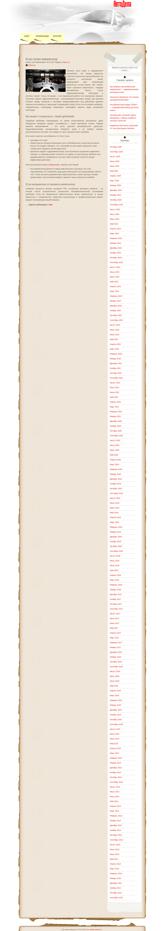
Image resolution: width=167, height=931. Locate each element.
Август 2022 (115, 325)
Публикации (42, 36)
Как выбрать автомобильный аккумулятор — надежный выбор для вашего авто (124, 89)
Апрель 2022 (115, 344)
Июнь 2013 (114, 854)
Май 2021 (114, 397)
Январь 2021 (115, 416)
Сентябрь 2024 (116, 205)
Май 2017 (114, 628)
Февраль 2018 (116, 585)
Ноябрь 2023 (115, 253)
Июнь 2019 (114, 508)
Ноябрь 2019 (115, 484)
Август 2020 (115, 440)
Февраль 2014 (116, 816)
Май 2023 (114, 282)
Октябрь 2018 (116, 546)
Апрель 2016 (115, 691)
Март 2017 (114, 638)
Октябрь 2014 (116, 777)
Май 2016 (114, 686)
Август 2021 (115, 383)
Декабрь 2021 (116, 363)
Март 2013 (114, 869)
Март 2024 (114, 233)
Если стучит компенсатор (41, 59)
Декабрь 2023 (116, 248)
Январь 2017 (115, 647)
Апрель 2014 (115, 806)
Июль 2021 (114, 387)
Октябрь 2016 (116, 662)
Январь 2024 (115, 243)
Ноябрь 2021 (115, 368)
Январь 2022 (115, 359)
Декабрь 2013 (116, 825)
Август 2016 (115, 671)
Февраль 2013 (116, 873)
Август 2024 (115, 209)
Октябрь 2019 (116, 488)
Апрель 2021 (115, 402)
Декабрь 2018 (116, 537)
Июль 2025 (114, 161)
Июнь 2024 (114, 219)
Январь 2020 (115, 474)
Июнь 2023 (114, 277)
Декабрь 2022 (116, 306)
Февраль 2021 (116, 411)
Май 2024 (114, 224)
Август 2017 (115, 614)
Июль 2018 (114, 561)
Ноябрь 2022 (115, 310)
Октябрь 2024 (116, 200)
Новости (65, 62)
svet (50, 205)
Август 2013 (115, 845)
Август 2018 (115, 556)
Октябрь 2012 (116, 893)
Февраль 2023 (116, 296)
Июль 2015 (114, 734)
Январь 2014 (115, 821)
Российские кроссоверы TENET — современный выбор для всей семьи (124, 107)
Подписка (32, 65)
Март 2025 (114, 181)
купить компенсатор (50, 165)
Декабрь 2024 (116, 190)
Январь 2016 (115, 705)
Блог (27, 36)
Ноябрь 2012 (115, 888)
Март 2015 (114, 753)
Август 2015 (115, 729)
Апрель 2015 (115, 748)
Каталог (57, 36)
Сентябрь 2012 (116, 898)
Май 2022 (114, 339)
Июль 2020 (114, 445)
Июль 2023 (114, 272)
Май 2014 (114, 801)
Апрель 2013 (115, 864)
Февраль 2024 (116, 238)
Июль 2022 (114, 330)
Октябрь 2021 (116, 373)
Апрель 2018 (115, 575)
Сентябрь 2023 (116, 262)
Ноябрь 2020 (115, 426)
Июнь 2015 (114, 739)
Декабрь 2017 (116, 594)
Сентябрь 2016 (116, 667)
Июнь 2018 (114, 565)
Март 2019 (114, 522)
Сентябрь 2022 (116, 320)
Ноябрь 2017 (115, 599)
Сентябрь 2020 (116, 436)
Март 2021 (114, 407)
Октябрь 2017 (116, 604)
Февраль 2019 (116, 527)
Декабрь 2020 (116, 421)
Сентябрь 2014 (116, 782)
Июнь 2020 (114, 450)
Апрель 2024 (115, 229)
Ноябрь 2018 (115, 541)
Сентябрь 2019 (116, 493)
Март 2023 (114, 291)
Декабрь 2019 (116, 479)
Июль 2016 (114, 676)
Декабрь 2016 (116, 652)
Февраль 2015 (116, 758)
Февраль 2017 (116, 642)
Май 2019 (114, 513)
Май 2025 (114, 171)
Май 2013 (114, 859)
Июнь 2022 (114, 335)
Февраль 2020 (116, 469)
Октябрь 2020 (116, 431)
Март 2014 (114, 811)
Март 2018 (114, 580)
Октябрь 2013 (116, 835)
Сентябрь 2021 (116, 378)
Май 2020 (114, 455)
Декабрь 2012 (116, 883)
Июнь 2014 (114, 796)
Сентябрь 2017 (116, 609)
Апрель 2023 (115, 286)
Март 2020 (114, 464)
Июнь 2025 (114, 166)
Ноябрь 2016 (115, 657)
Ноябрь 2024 (115, 195)
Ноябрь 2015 (115, 715)
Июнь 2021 (114, 392)
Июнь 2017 (114, 623)
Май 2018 (114, 570)
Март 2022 (114, 349)
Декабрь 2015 (116, 710)
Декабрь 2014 (116, 768)
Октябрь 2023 (116, 258)
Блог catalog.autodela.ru (94, 929)
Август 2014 (115, 787)
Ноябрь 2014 (115, 772)
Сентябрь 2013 (116, 840)
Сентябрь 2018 (116, 551)
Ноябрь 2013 (115, 830)
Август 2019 (115, 498)
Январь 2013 (115, 878)
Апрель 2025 (115, 176)
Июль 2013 (114, 849)
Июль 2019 (114, 503)
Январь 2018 (115, 590)
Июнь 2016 (114, 681)
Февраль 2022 (116, 354)
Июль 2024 (114, 214)
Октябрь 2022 (116, 315)
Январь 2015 (115, 763)
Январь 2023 (115, 301)
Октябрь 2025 (116, 147)
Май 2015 (114, 744)
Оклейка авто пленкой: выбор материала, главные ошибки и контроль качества (123, 118)
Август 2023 (115, 267)
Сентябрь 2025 (116, 152)
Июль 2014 (114, 792)
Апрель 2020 (115, 460)
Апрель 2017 (115, 633)
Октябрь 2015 (116, 719)
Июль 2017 (114, 618)
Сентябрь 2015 (116, 724)
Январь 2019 (115, 532)
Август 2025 (115, 156)
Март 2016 (114, 695)
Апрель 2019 (115, 517)
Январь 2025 (115, 185)
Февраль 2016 (116, 700)
